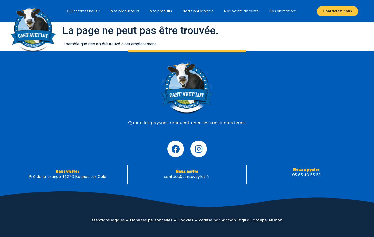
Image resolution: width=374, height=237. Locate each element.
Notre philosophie (197, 11)
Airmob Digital (236, 220)
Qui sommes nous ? (83, 11)
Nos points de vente (241, 11)
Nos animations (283, 11)
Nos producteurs (125, 11)
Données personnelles (151, 220)
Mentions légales (108, 220)
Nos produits (161, 11)
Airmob (275, 220)
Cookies (185, 220)
